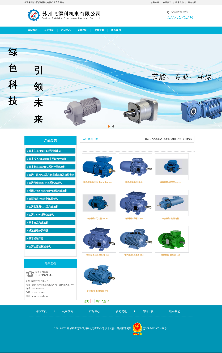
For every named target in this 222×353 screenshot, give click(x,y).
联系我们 (179, 2)
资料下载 (99, 30)
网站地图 (192, 2)
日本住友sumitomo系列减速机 (45, 151)
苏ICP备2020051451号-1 (155, 328)
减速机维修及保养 (38, 230)
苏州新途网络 (124, 328)
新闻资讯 (82, 30)
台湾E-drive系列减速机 (41, 214)
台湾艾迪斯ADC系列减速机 (43, 206)
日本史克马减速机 (38, 222)
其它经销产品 (36, 238)
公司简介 (49, 30)
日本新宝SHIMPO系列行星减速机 (47, 166)
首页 (147, 139)
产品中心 (66, 30)
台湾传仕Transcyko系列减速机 (45, 182)
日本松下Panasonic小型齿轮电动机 (47, 159)
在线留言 (167, 2)
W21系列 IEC (184, 139)
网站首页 (32, 30)
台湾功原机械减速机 (40, 246)
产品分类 (50, 140)
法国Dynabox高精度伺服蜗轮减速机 (48, 190)
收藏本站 (155, 2)
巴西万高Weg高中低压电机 (43, 198)
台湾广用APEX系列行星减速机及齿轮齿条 (51, 174)
